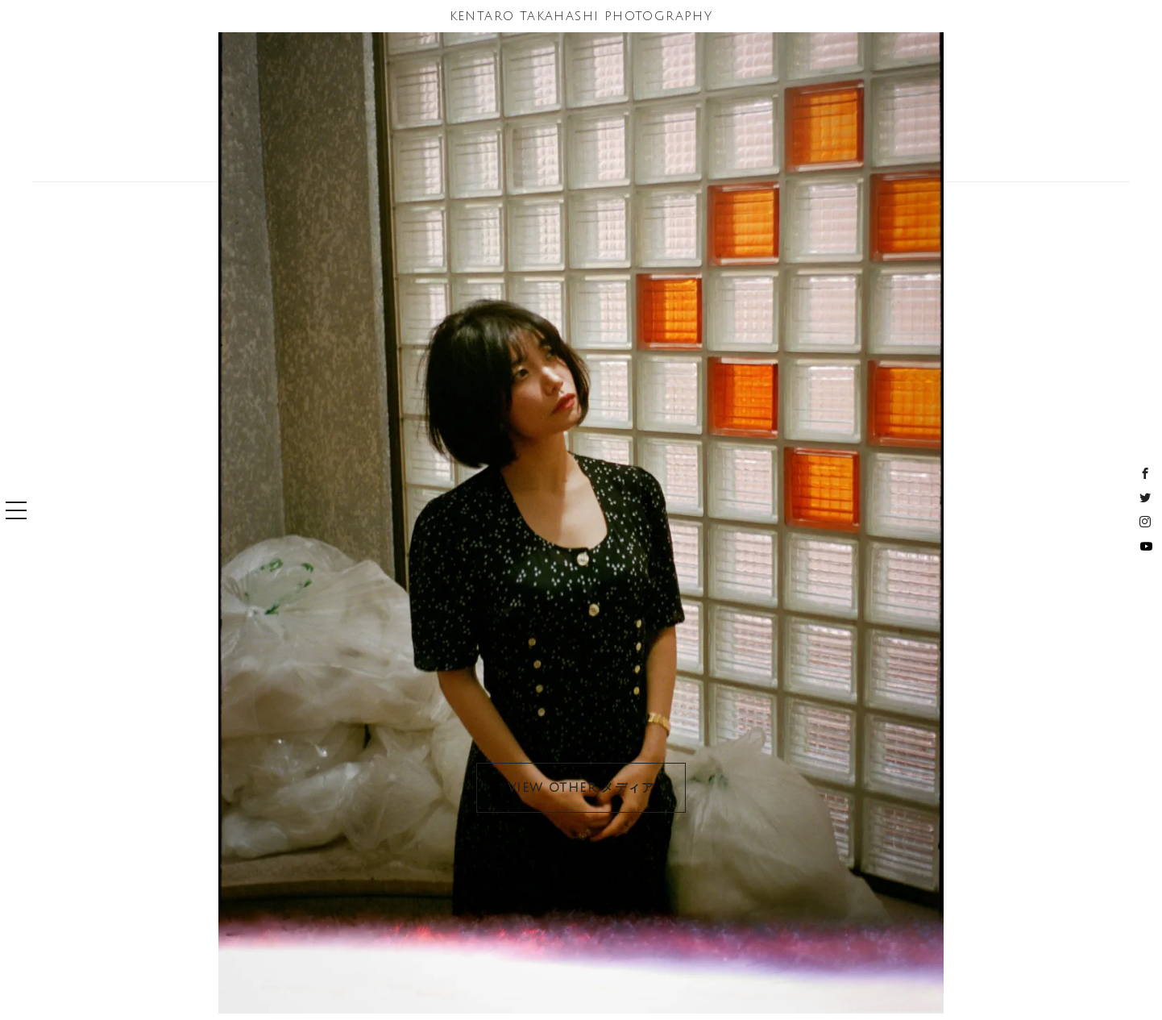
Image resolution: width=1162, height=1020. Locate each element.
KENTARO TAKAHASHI (581, 16)
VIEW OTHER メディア (581, 787)
